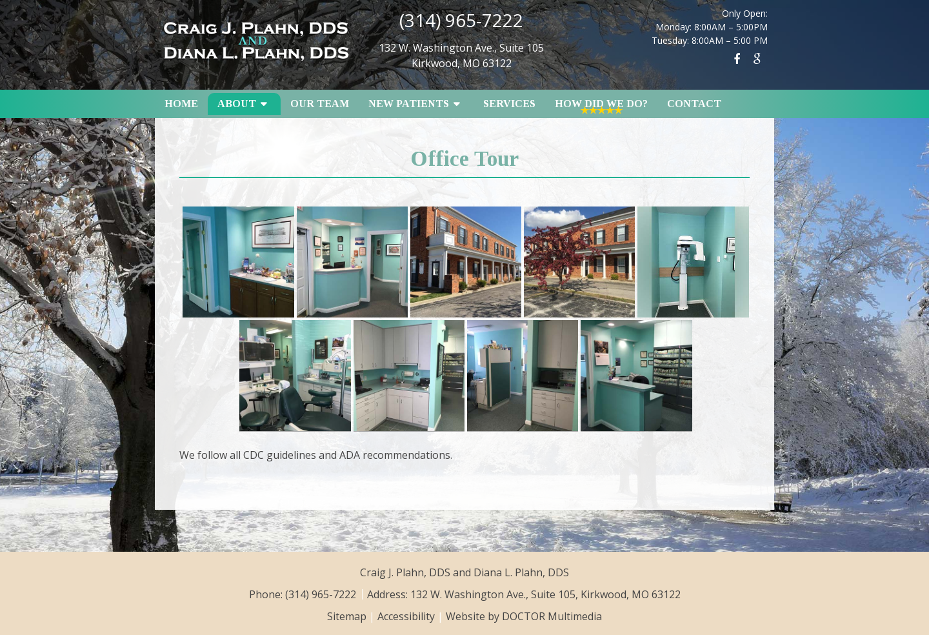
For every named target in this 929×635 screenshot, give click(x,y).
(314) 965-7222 (461, 20)
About (236, 103)
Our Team (319, 103)
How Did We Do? (601, 103)
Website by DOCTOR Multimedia (524, 616)
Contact (694, 103)
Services (509, 103)
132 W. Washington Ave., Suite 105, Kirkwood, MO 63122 (545, 594)
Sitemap (346, 616)
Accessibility (406, 616)
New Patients (408, 103)
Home (181, 103)
